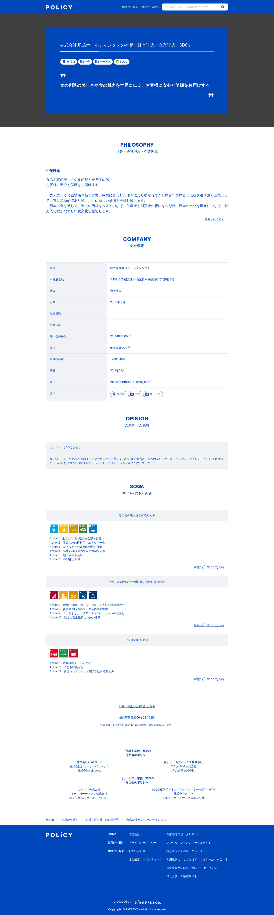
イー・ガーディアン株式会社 (89, 794)
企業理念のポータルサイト (183, 834)
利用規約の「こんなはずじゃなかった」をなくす (197, 859)
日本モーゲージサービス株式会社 (183, 798)
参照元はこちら (214, 219)
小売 (135, 394)
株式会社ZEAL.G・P (89, 762)
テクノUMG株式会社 (183, 766)
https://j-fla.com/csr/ (209, 567)
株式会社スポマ (183, 794)
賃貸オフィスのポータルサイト (186, 851)
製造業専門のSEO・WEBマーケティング (191, 868)
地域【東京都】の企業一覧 (102, 820)
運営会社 (134, 834)
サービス (153, 394)
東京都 (119, 394)
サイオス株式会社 (89, 789)
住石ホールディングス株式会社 (183, 762)
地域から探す (150, 7)
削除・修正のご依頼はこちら (137, 706)
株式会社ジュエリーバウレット (89, 766)
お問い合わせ (137, 851)
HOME (50, 820)
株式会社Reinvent (89, 771)
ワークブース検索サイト (181, 876)
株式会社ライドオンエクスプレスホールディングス (183, 789)
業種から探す (130, 7)
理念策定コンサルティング (145, 859)
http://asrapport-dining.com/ (131, 382)
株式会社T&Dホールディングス (89, 798)
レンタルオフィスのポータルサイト (188, 843)
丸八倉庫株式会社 (183, 771)
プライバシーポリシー (143, 843)
